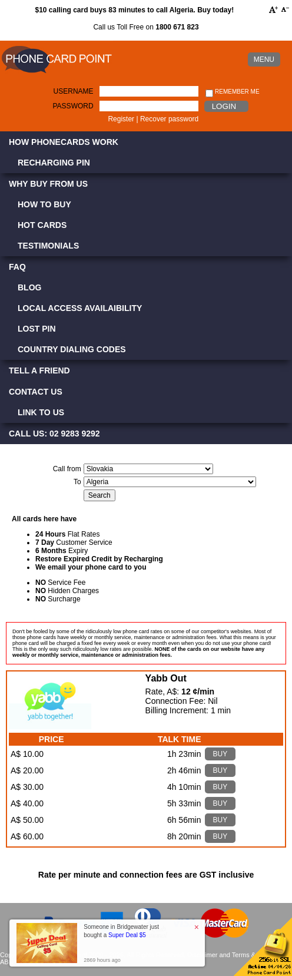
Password (73, 106)
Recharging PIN (54, 162)
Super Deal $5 (127, 935)
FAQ (17, 267)
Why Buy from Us (48, 183)
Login (224, 106)
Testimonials (48, 245)
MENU (264, 59)
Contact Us (35, 391)
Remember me (232, 92)
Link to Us (41, 412)
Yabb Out (166, 678)
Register (121, 119)
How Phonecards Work (63, 142)
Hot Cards (42, 225)
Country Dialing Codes (72, 349)
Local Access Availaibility (80, 308)
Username (74, 91)
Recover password (169, 119)
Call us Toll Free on (145, 27)
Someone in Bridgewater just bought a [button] (121, 931)
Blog (29, 287)
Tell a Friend (39, 370)
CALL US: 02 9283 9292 (54, 433)
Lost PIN (37, 328)
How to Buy (44, 204)
